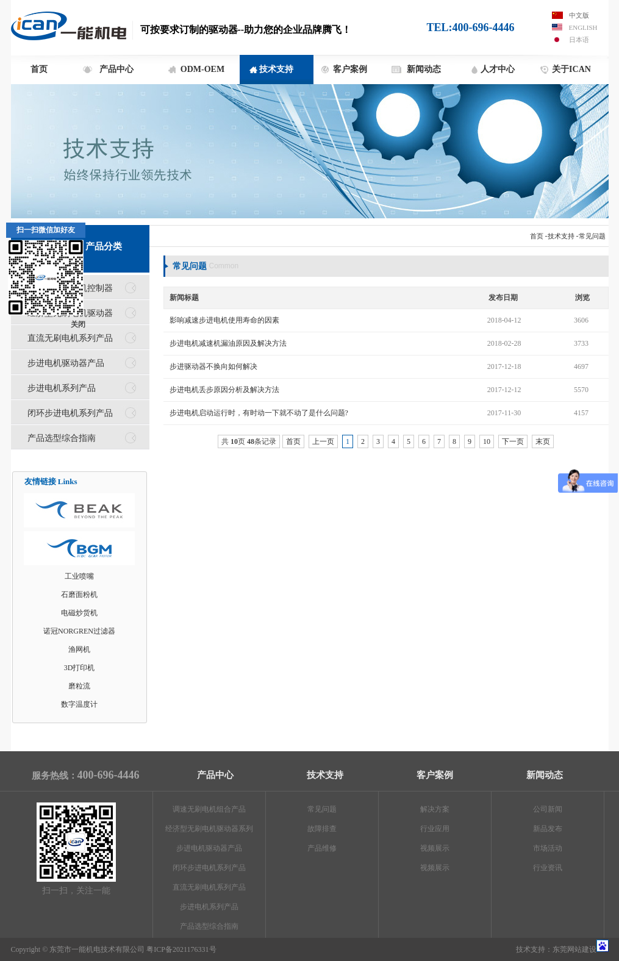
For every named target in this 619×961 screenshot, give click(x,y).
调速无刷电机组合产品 (209, 809)
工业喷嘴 (79, 576)
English (583, 27)
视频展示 (434, 848)
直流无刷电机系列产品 (70, 338)
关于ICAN (571, 69)
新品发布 (547, 828)
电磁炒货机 (79, 613)
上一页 (323, 441)
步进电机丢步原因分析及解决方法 (224, 389)
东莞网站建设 (574, 949)
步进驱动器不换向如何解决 (213, 366)
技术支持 (276, 69)
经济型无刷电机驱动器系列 (209, 828)
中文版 (579, 15)
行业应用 (434, 828)
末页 (542, 441)
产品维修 (322, 848)
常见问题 (592, 236)
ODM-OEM (202, 69)
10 (486, 441)
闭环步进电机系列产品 (70, 413)
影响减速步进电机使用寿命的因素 (224, 320)
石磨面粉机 (79, 594)
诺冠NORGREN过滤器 (79, 631)
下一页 (513, 441)
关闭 (78, 324)
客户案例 (350, 69)
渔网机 (79, 649)
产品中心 (116, 69)
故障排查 (322, 828)
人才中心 (498, 69)
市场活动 (547, 848)
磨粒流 (79, 686)
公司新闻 (547, 809)
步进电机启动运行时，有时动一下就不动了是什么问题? (259, 413)
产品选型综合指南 (61, 438)
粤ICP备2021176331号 (181, 949)
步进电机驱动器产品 (65, 363)
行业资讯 (547, 867)
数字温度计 (79, 704)
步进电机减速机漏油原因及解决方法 (228, 343)
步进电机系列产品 (61, 388)
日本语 (579, 39)
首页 (39, 69)
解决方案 (434, 809)
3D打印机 (79, 667)
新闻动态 (424, 69)
